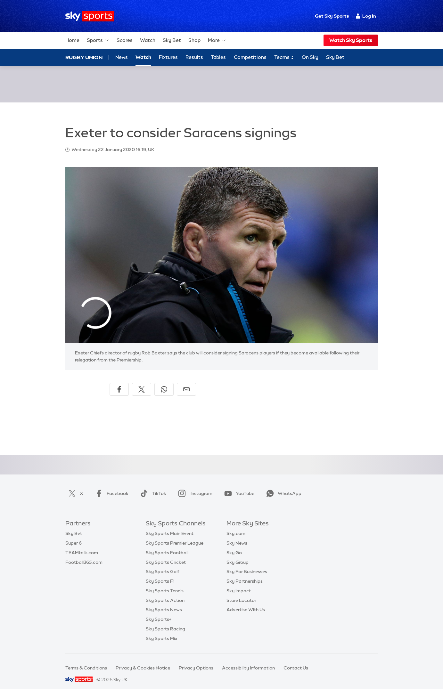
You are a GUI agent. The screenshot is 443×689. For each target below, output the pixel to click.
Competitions (250, 57)
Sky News (236, 535)
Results (194, 57)
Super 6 (73, 535)
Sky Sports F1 (160, 573)
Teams (284, 57)
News (121, 57)
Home (72, 40)
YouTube (238, 486)
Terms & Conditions (86, 660)
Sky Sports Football (167, 545)
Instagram (194, 486)
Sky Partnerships (244, 573)
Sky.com (235, 525)
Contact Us (295, 660)
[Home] (89, 16)
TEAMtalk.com (81, 545)
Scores (125, 40)
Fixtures (168, 57)
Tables (218, 57)
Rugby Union (84, 57)
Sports (98, 40)
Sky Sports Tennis (165, 583)
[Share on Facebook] (119, 381)
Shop (194, 40)
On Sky (310, 57)
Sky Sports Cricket (166, 554)
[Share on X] (141, 381)
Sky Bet (172, 40)
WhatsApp (282, 486)
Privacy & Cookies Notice (143, 660)
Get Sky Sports (332, 16)
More (217, 40)
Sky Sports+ (158, 611)
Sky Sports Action (165, 592)
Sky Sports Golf (162, 564)
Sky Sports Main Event (169, 525)
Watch (147, 40)
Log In (366, 16)
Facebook (110, 486)
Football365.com (84, 554)
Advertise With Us (245, 602)
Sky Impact (238, 583)
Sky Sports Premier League (174, 535)
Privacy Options (196, 660)
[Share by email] (186, 381)
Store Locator (241, 592)
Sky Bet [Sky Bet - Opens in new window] (335, 57)
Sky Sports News (164, 602)
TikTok (152, 486)
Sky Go (234, 545)
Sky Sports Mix (161, 630)
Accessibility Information (248, 660)
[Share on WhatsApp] (164, 381)
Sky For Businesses (246, 564)
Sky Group (237, 554)
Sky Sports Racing (165, 621)
